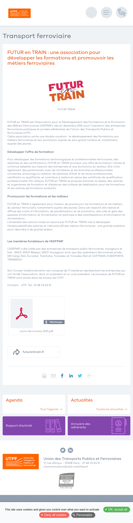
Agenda (14, 400)
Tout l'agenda (49, 409)
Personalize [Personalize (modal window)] (84, 515)
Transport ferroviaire (37, 35)
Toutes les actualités (109, 409)
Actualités (82, 400)
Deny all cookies (55, 515)
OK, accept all (117, 509)
